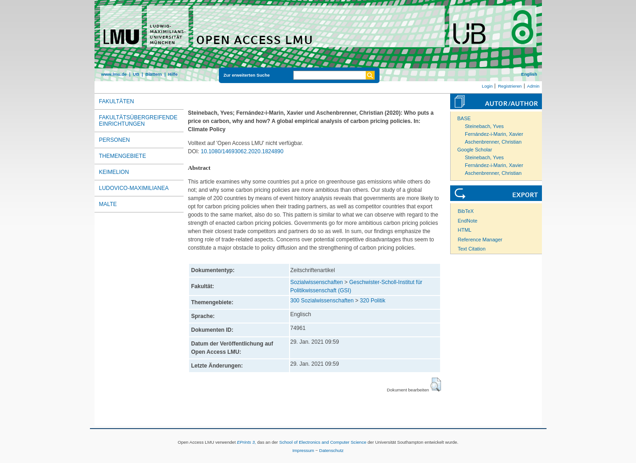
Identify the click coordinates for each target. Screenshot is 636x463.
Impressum (303, 450)
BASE (464, 118)
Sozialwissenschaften (316, 282)
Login (487, 86)
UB (136, 74)
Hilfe (173, 74)
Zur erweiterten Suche (246, 75)
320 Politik (372, 300)
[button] (435, 384)
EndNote (468, 220)
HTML (465, 230)
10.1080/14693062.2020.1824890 (242, 151)
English (529, 74)
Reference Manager (480, 239)
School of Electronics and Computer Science (322, 442)
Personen (114, 140)
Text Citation (472, 248)
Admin (533, 86)
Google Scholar (474, 149)
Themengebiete (122, 156)
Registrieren (510, 86)
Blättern (153, 74)
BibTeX (466, 211)
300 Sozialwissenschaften (322, 300)
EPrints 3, (246, 442)
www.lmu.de (114, 74)
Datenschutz (331, 450)
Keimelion (114, 172)
